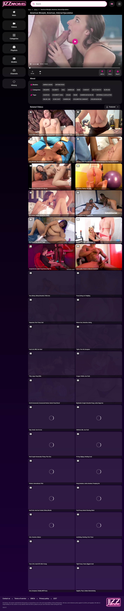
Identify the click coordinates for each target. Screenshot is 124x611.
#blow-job (46, 99)
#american (66, 99)
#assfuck (46, 95)
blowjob (107, 90)
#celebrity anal (57, 95)
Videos (36, 9)
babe (78, 90)
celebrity (55, 90)
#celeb (68, 95)
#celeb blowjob (96, 99)
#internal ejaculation (104, 95)
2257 (55, 598)
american (71, 90)
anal (63, 90)
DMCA (33, 598)
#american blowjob (86, 95)
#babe (75, 95)
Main (29, 9)
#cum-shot (56, 99)
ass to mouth (96, 90)
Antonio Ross (59, 84)
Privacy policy (44, 598)
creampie (46, 90)
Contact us (6, 598)
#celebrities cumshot (80, 99)
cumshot (86, 90)
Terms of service (20, 598)
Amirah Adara (47, 84)
